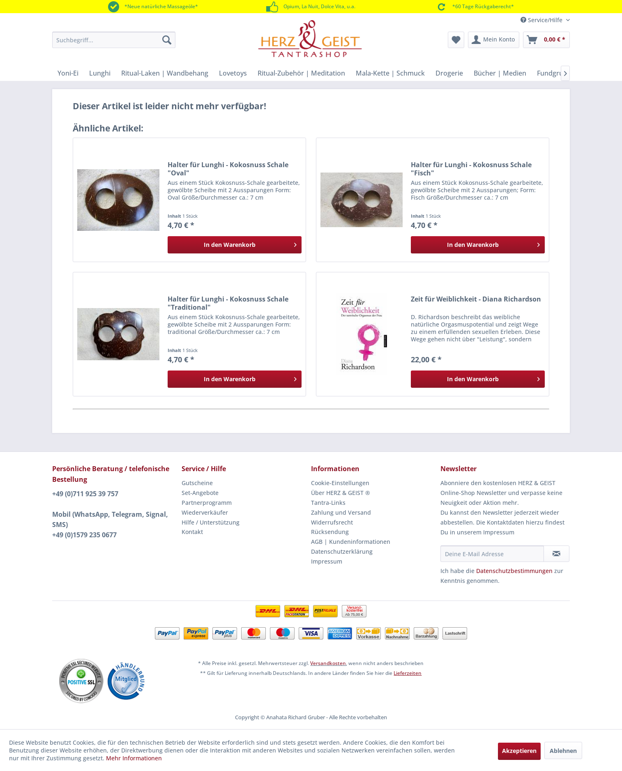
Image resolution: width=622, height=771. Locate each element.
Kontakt (192, 532)
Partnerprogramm (207, 502)
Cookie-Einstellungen (340, 483)
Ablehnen (563, 751)
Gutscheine (197, 483)
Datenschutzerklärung (342, 551)
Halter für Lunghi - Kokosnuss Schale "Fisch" (471, 169)
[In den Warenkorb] (235, 244)
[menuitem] (113, 40)
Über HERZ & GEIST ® (340, 493)
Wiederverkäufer (205, 512)
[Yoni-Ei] (68, 73)
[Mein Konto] (493, 40)
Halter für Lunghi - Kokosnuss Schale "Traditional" (228, 303)
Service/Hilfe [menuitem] (542, 20)
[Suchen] (166, 40)
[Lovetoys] (233, 73)
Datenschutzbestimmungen (514, 571)
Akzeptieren (519, 751)
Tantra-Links (328, 502)
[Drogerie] (449, 73)
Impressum (326, 561)
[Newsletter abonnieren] (556, 553)
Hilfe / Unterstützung (211, 522)
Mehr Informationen (134, 758)
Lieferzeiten (408, 673)
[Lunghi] (100, 73)
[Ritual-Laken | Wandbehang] (165, 73)
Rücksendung (330, 532)
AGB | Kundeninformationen (350, 541)
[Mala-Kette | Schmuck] (390, 73)
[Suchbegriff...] (113, 40)
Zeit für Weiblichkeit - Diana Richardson (476, 299)
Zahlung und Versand (341, 512)
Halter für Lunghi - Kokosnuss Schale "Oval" (228, 169)
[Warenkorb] (546, 40)
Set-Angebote (200, 493)
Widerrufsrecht (332, 522)
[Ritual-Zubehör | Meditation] (301, 73)
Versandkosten (328, 663)
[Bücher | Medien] (500, 73)
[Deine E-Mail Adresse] (492, 553)
